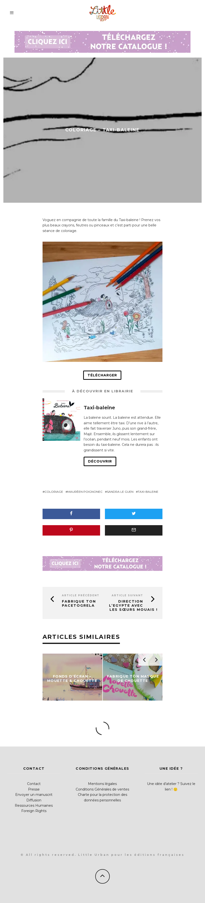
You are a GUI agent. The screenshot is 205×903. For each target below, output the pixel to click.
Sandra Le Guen (120, 491)
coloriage (53, 491)
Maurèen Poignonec (84, 491)
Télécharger (102, 375)
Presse (34, 789)
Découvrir (100, 461)
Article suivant (127, 595)
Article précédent (80, 595)
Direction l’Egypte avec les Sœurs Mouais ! (133, 605)
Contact (34, 784)
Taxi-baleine (148, 491)
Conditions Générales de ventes (102, 789)
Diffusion (33, 800)
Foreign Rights (33, 811)
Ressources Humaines (34, 805)
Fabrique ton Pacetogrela (79, 603)
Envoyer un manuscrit (33, 794)
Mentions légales (102, 784)
